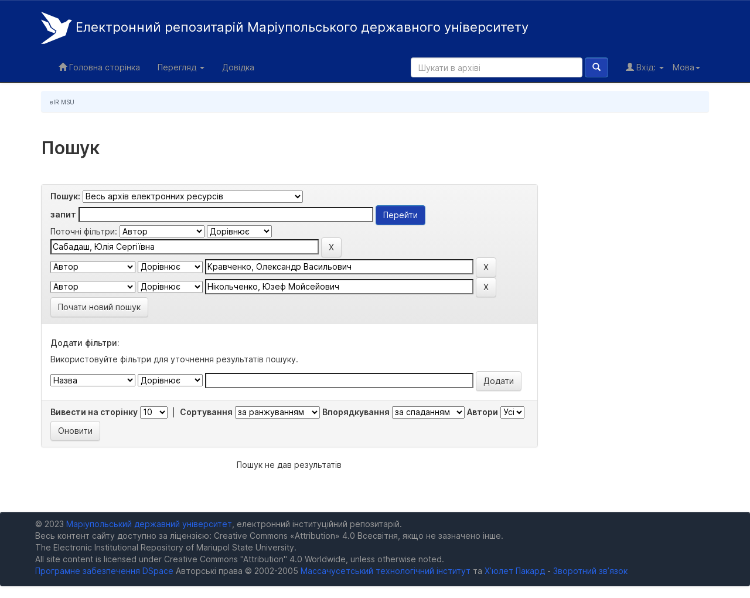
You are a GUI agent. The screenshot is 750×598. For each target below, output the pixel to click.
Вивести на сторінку (94, 412)
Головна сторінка (99, 67)
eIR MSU (62, 102)
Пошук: (65, 196)
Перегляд (181, 67)
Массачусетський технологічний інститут (386, 571)
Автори (482, 412)
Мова (686, 67)
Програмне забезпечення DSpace (104, 571)
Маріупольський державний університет (149, 524)
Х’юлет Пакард (515, 571)
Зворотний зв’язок (590, 571)
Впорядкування (356, 412)
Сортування (206, 412)
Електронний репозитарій (285, 28)
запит (63, 214)
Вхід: (645, 67)
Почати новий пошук (99, 307)
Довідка (238, 67)
